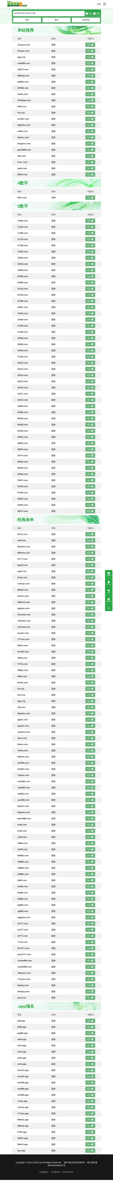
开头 (88, 14)
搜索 (27, 21)
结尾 (96, 14)
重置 (56, 21)
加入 (90, 46)
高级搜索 (86, 21)
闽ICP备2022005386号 (74, 1163)
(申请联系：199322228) (62, 1173)
